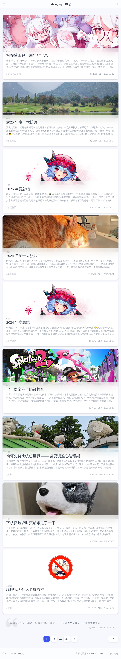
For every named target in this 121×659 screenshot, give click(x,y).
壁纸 (9, 74)
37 (66, 638)
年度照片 (11, 141)
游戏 (9, 608)
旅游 (9, 474)
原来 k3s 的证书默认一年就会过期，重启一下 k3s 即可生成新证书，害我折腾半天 (55, 623)
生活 (8, 51)
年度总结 (11, 207)
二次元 (17, 74)
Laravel (90, 653)
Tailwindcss (102, 653)
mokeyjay (19, 653)
